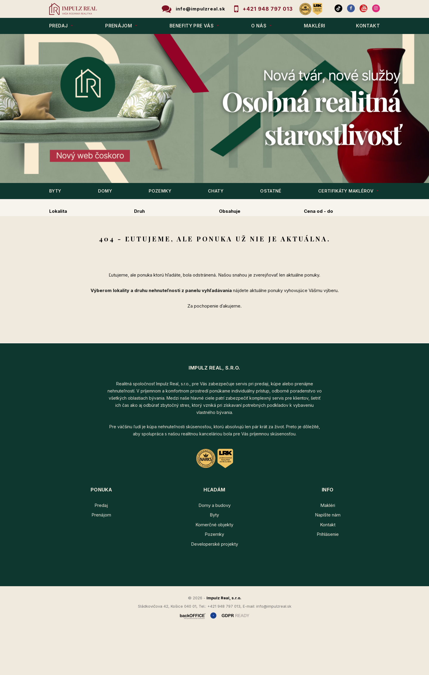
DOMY (105, 190)
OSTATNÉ (271, 190)
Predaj (68, 242)
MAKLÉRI (314, 26)
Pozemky (214, 579)
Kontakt (327, 570)
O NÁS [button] (258, 26)
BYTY (55, 190)
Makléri (327, 550)
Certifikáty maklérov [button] (345, 190)
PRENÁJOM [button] (118, 26)
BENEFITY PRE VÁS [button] (192, 26)
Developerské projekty (214, 589)
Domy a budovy (214, 550)
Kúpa (142, 242)
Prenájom (106, 242)
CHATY (215, 190)
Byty (214, 560)
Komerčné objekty (214, 570)
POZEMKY (160, 190)
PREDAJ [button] (58, 26)
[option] (214, 108)
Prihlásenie (328, 579)
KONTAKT (368, 26)
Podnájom (178, 242)
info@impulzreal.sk (200, 9)
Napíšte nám (328, 560)
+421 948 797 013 (268, 9)
